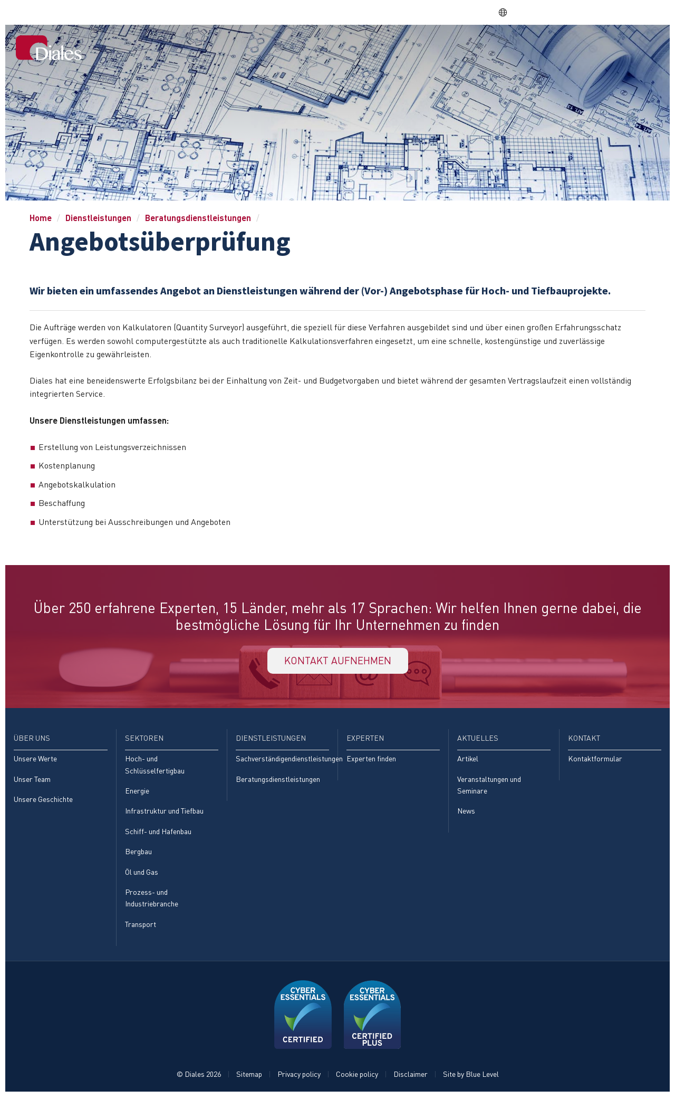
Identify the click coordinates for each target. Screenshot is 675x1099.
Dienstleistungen (467, 48)
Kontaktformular (595, 760)
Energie (137, 792)
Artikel (467, 760)
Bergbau (138, 853)
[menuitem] (310, 49)
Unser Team (32, 780)
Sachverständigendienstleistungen (282, 760)
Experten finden (371, 760)
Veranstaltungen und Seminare (489, 786)
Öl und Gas (141, 873)
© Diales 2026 (199, 1076)
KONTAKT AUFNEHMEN (337, 661)
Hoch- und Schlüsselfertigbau (155, 766)
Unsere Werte (35, 760)
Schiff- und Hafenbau (158, 832)
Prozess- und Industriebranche (151, 900)
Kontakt (636, 48)
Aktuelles (584, 48)
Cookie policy (357, 1076)
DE (507, 12)
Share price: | (442, 12)
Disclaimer (410, 1076)
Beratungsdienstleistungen (198, 218)
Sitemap (249, 1076)
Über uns (351, 48)
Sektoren (400, 48)
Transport (140, 926)
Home (310, 48)
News (466, 812)
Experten (533, 48)
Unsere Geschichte (43, 800)
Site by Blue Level (471, 1076)
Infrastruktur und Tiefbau (164, 812)
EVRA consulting (564, 12)
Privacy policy (299, 1076)
